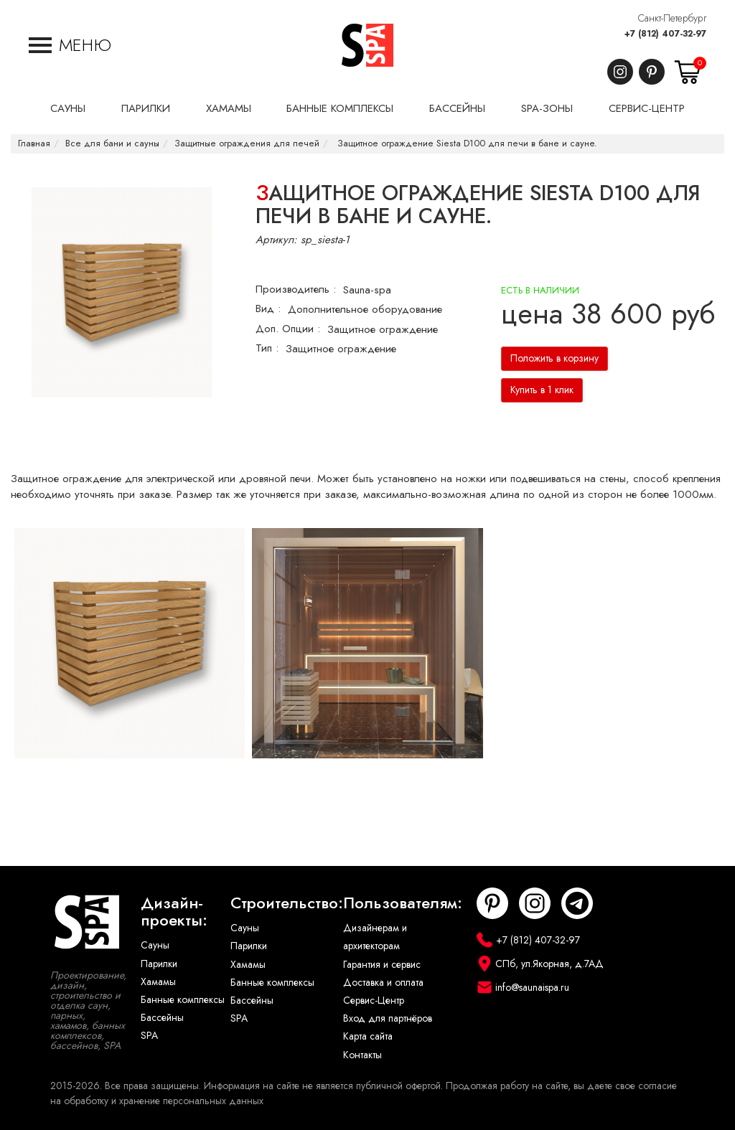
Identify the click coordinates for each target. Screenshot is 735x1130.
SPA (149, 1035)
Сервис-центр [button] (647, 108)
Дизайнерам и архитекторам (375, 937)
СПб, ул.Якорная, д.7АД (549, 964)
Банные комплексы (183, 1000)
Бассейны (162, 1018)
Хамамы (158, 982)
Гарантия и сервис (382, 964)
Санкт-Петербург (672, 18)
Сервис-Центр (373, 1000)
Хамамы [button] (228, 108)
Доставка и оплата (383, 982)
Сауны (155, 945)
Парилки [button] (145, 108)
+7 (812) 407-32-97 (665, 33)
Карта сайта (368, 1036)
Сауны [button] (67, 108)
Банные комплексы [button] (339, 108)
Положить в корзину (554, 358)
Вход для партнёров (387, 1018)
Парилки (159, 964)
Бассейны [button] (457, 108)
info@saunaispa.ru (532, 987)
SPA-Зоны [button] (547, 108)
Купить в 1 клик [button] (542, 390)
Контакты (362, 1055)
